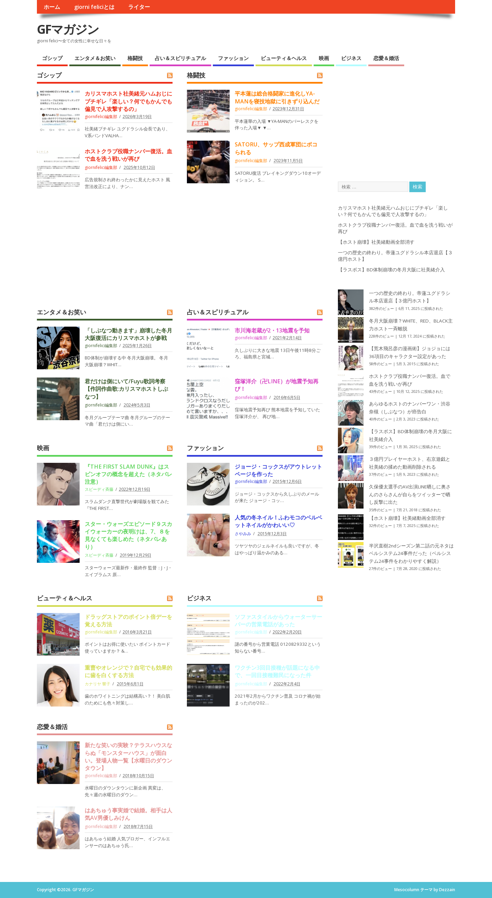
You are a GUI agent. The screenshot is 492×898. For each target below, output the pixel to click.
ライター (139, 7)
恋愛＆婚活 (386, 58)
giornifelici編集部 (101, 116)
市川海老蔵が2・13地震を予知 (272, 330)
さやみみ (243, 534)
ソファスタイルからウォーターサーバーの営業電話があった (278, 620)
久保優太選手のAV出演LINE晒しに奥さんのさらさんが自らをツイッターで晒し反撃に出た (410, 494)
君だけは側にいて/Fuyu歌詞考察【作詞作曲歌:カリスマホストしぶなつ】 (126, 388)
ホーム (52, 7)
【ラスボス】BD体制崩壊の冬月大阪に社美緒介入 (391, 270)
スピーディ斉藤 (99, 489)
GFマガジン (68, 29)
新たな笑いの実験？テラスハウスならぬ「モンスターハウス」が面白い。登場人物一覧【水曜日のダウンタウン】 (128, 756)
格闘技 (135, 58)
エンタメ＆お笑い (94, 58)
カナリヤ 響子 (97, 684)
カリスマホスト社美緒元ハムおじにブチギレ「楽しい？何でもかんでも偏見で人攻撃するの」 (128, 101)
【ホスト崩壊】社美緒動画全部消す (376, 242)
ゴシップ (52, 58)
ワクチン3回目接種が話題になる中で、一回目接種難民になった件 (277, 671)
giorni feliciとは (94, 7)
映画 (324, 58)
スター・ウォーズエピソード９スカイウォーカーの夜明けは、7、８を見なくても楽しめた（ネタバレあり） (128, 535)
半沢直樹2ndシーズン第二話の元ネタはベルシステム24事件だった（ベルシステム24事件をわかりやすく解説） (411, 553)
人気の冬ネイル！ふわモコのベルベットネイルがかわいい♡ (278, 521)
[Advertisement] (181, 254)
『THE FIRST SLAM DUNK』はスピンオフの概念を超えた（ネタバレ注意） (128, 474)
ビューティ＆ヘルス (284, 58)
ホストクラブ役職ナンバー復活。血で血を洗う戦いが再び (128, 154)
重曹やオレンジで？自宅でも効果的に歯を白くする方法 (128, 671)
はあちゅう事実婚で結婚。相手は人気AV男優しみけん (128, 814)
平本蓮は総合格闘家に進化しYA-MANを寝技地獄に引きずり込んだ (277, 97)
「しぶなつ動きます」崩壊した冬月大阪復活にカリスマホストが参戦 (128, 334)
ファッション (233, 58)
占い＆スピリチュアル (180, 58)
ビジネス (351, 58)
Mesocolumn (406, 890)
